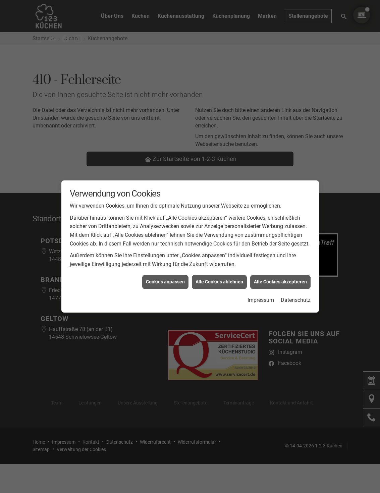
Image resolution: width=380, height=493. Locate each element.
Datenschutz (296, 293)
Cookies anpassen (165, 275)
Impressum (261, 293)
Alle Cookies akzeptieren (280, 275)
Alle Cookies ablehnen (219, 275)
